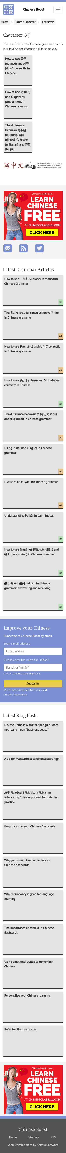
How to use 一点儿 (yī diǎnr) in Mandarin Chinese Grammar (33, 291)
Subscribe (33, 683)
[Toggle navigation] (58, 9)
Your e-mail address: (17, 643)
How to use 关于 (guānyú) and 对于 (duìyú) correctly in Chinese (17, 66)
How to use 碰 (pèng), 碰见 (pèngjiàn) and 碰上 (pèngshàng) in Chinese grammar (33, 562)
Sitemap (33, 1137)
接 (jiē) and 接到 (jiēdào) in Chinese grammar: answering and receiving (33, 595)
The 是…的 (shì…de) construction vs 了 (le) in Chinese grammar (33, 325)
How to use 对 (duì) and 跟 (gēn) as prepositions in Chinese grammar (17, 99)
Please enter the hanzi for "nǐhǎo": (26, 660)
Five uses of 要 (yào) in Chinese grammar (33, 494)
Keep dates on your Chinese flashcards (29, 826)
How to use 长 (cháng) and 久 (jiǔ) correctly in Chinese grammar (33, 359)
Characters (48, 22)
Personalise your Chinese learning (27, 995)
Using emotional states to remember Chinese (28, 964)
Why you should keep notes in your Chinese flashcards (27, 862)
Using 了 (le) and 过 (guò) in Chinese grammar (33, 460)
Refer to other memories (20, 1029)
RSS (53, 1137)
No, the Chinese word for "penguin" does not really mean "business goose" (31, 727)
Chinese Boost (33, 9)
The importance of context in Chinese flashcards (29, 930)
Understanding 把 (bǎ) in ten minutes (33, 528)
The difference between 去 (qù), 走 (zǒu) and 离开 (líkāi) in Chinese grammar (33, 426)
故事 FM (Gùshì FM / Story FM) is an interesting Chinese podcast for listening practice (31, 797)
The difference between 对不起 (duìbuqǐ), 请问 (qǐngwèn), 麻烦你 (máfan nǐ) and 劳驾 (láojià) (17, 137)
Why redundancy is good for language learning (29, 896)
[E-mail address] (33, 651)
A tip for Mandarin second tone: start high (31, 759)
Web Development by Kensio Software (33, 1145)
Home (4, 22)
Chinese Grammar (25, 22)
